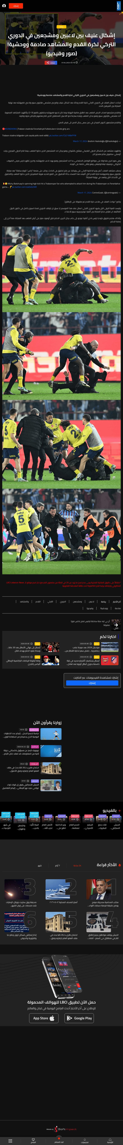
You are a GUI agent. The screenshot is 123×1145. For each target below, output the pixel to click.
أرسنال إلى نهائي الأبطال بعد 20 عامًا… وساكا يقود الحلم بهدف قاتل (23, 649)
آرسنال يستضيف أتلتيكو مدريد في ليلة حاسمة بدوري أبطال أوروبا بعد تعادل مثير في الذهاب (83, 662)
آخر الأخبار (35, 746)
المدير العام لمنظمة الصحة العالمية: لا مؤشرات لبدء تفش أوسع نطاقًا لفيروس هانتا (74, 826)
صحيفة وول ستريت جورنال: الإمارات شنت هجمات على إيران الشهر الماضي (21, 904)
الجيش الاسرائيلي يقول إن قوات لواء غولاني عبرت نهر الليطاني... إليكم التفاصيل (20, 786)
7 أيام (57, 865)
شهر (40, 865)
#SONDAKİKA (11, 128)
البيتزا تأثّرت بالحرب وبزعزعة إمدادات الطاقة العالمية (34, 826)
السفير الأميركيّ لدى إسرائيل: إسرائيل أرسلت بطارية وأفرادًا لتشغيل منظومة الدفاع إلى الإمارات (88, 826)
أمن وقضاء (34, 764)
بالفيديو (110, 810)
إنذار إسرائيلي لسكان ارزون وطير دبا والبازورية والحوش (22, 936)
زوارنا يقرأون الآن (47, 722)
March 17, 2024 (80, 141)
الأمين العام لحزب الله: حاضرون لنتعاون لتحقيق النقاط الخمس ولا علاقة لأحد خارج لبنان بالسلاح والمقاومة (47, 826)
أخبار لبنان (35, 781)
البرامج (33, 1141)
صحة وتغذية (34, 729)
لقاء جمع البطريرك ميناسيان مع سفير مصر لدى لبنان (102, 826)
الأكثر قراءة (107, 864)
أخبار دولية (88, 816)
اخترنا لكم (108, 636)
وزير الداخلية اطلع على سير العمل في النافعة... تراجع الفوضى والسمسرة (60, 826)
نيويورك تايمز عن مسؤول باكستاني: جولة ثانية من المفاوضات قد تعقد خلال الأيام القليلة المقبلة (21, 752)
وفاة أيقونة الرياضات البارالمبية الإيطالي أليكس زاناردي (23, 662)
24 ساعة (77, 865)
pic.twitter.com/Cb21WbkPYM (62, 135)
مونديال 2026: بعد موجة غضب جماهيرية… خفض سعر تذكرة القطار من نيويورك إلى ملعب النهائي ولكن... (82, 649)
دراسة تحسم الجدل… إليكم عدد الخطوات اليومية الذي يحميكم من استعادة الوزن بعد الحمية (21, 735)
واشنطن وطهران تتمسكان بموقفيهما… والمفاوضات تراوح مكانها (19, 827)
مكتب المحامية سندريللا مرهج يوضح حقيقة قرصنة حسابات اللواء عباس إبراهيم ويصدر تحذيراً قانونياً (103, 904)
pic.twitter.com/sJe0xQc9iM (24, 187)
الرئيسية (110, 1141)
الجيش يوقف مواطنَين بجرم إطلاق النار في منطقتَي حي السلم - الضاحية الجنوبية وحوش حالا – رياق (102, 936)
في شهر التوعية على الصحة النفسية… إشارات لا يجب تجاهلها (5, 826)
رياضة (96, 643)
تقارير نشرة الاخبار (34, 815)
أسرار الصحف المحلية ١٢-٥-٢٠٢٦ (63, 902)
